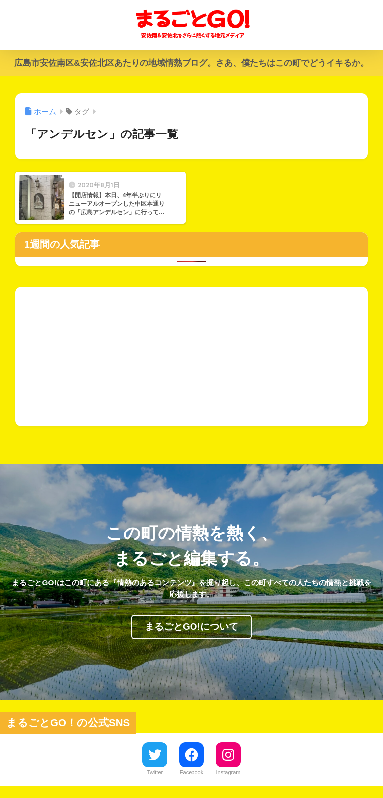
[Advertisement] (191, 356)
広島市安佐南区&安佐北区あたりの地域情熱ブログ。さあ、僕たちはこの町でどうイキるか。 (191, 63)
